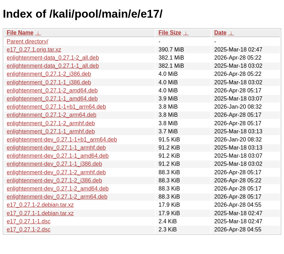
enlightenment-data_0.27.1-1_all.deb (53, 66)
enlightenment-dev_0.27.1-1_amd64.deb (58, 156)
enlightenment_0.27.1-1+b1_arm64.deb (56, 107)
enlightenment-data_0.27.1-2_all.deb (53, 58)
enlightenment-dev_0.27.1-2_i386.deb (54, 180)
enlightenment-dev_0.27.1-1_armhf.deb (56, 148)
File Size (169, 33)
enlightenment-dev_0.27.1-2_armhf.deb (56, 172)
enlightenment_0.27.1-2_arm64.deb (52, 115)
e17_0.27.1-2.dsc (29, 229)
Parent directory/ (27, 41)
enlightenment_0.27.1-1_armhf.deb (51, 131)
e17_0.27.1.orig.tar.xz (34, 50)
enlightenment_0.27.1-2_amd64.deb (52, 90)
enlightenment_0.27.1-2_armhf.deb (51, 123)
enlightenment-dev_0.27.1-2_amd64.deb (58, 189)
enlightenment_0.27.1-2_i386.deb (49, 74)
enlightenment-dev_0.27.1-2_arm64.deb (57, 197)
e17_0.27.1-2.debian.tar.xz (40, 205)
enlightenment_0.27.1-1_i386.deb (49, 82)
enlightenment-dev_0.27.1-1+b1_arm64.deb (62, 140)
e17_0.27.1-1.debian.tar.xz (40, 213)
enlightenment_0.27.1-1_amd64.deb (52, 99)
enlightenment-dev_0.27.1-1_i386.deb (54, 164)
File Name (20, 33)
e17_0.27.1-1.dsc (29, 221)
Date (220, 33)
